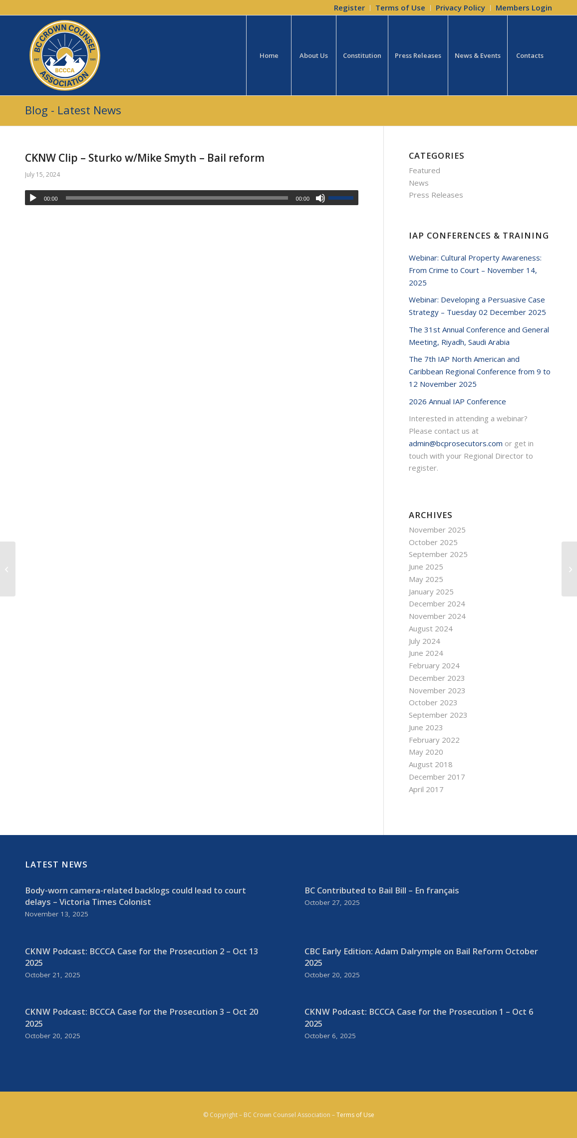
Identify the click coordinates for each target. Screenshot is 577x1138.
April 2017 (426, 789)
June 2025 (426, 566)
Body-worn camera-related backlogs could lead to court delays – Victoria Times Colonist (135, 895)
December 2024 (437, 603)
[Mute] (320, 198)
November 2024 (437, 616)
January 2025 (431, 591)
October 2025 (433, 542)
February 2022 (434, 740)
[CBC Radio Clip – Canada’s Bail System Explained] (569, 569)
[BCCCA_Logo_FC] (65, 55)
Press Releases (436, 195)
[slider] (177, 198)
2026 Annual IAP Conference (457, 401)
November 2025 (437, 530)
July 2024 (424, 641)
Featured (424, 170)
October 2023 (433, 702)
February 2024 (434, 665)
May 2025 (426, 579)
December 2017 (437, 777)
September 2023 (438, 715)
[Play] (33, 198)
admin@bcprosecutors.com (456, 443)
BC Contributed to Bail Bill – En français (381, 890)
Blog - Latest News (73, 109)
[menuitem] (349, 8)
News (419, 183)
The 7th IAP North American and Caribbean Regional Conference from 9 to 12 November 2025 (480, 371)
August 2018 (431, 764)
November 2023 (437, 690)
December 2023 (437, 678)
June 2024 (426, 653)
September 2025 (438, 554)
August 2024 (431, 628)
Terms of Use (355, 1115)
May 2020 (426, 752)
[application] (191, 197)
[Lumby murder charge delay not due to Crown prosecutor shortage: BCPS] (7, 569)
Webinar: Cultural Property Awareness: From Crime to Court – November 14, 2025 (475, 270)
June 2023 (426, 727)
